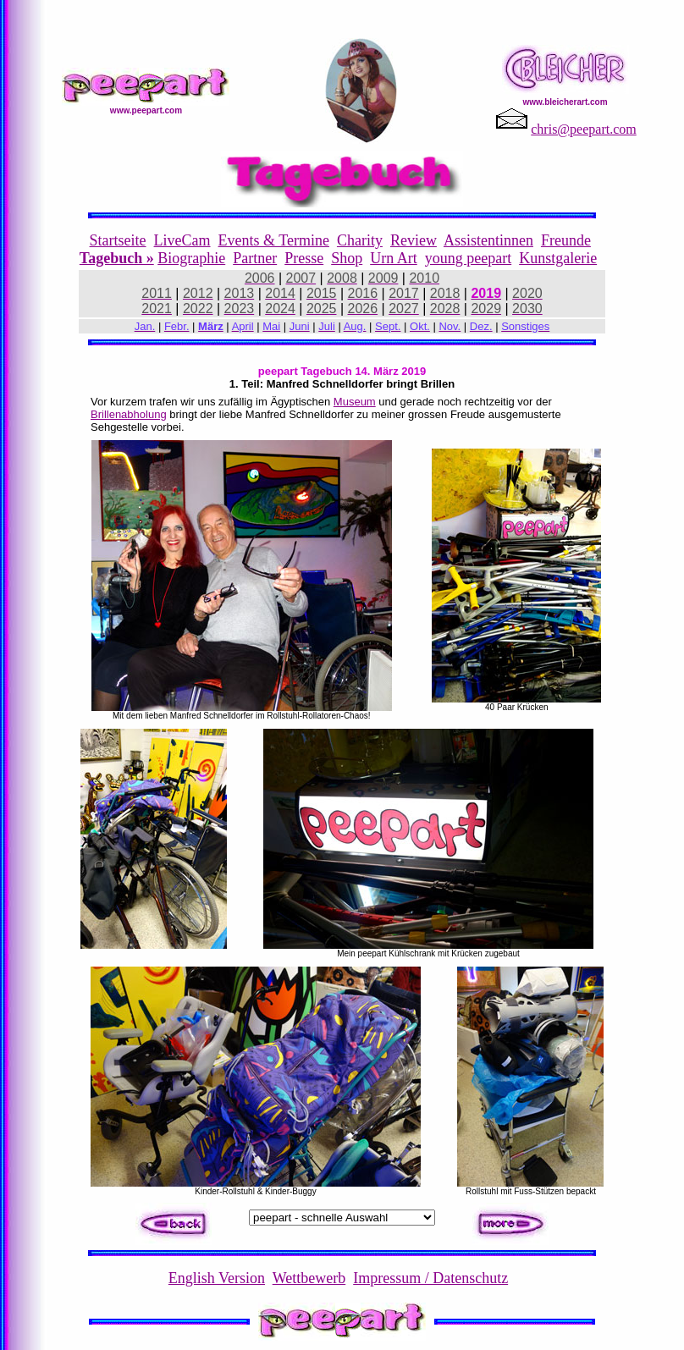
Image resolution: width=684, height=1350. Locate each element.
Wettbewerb (309, 1278)
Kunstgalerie (558, 258)
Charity (360, 240)
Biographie (191, 258)
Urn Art (393, 258)
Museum (355, 401)
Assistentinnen (488, 240)
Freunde (566, 240)
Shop (346, 258)
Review (413, 240)
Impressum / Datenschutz (430, 1278)
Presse (303, 258)
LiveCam (182, 240)
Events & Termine (273, 240)
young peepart (468, 258)
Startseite (118, 240)
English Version (216, 1278)
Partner (255, 258)
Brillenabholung (129, 414)
